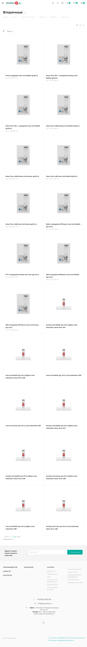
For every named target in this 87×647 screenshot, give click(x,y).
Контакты (7, 575)
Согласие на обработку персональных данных (66, 638)
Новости (7, 571)
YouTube (43, 623)
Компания (28, 567)
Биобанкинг (51, 571)
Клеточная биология (75, 569)
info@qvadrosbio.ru (45, 603)
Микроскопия (72, 572)
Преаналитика (52, 574)
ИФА (48, 577)
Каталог (50, 567)
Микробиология (73, 579)
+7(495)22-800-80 (44, 599)
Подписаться (75, 552)
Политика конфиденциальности (61, 640)
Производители (10, 567)
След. (15, 537)
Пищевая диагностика (75, 582)
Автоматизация (52, 584)
